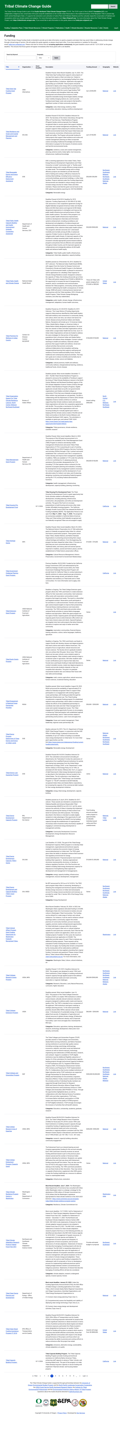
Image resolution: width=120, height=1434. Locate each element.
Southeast (106, 179)
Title (12, 67)
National (105, 91)
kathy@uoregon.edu (75, 1392)
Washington (106, 934)
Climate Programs (48, 28)
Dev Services (81, 1413)
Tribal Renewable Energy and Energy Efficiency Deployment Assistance (12, 176)
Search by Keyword (12, 54)
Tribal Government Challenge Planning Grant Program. (12, 573)
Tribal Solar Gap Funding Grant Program (11, 91)
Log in (116, 28)
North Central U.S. (105, 398)
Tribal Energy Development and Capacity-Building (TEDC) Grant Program (11, 891)
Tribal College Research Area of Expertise (11, 1129)
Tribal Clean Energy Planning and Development (12, 1295)
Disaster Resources (91, 28)
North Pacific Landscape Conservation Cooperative (75, 1385)
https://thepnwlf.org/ (69, 18)
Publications (60, 28)
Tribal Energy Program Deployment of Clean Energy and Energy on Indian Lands (12, 738)
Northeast (106, 177)
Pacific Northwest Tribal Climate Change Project (50, 11)
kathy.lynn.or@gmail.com (17, 44)
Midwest (105, 174)
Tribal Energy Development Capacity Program (11, 818)
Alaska (105, 183)
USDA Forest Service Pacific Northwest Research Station (54, 1387)
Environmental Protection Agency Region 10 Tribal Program (72, 1389)
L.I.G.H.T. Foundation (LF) (95, 11)
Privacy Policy (62, 1413)
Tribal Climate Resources (32, 28)
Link (114, 91)
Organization (26, 67)
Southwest (106, 172)
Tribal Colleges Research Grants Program (11, 977)
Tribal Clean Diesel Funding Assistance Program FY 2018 (12, 1331)
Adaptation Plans (17, 28)
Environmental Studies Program (43, 1385)
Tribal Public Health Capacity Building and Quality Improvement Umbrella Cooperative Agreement (12, 227)
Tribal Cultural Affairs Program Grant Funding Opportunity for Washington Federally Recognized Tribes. (12, 934)
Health (67, 28)
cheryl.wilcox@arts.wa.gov (54, 957)
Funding (7, 28)
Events (106, 28)
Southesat (106, 893)
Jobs (100, 28)
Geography (40, 54)
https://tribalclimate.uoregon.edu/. (24, 20)
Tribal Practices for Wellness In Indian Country (12, 338)
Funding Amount (91, 67)
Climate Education (77, 28)
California (106, 506)
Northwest (106, 170)
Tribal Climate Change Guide (28, 6)
